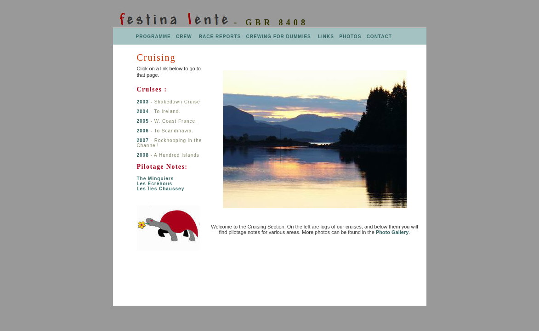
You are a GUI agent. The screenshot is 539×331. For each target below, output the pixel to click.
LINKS (325, 36)
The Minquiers (155, 178)
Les (161, 188)
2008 (143, 155)
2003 (143, 101)
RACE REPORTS (221, 36)
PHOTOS (350, 36)
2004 (144, 111)
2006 (143, 130)
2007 (143, 140)
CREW (184, 36)
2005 (144, 121)
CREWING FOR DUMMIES (279, 36)
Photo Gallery (392, 232)
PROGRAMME (153, 36)
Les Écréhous (155, 183)
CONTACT (379, 36)
